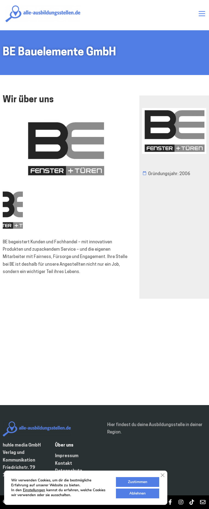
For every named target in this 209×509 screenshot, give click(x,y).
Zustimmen (137, 481)
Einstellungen (34, 490)
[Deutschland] (104, 357)
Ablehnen (137, 493)
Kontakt (63, 464)
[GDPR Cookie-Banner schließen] (162, 475)
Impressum (66, 456)
